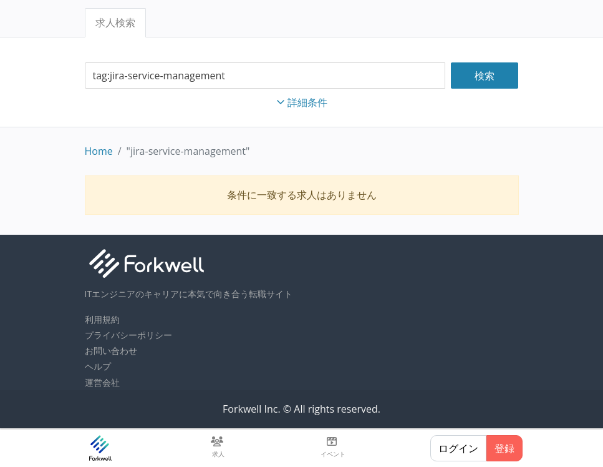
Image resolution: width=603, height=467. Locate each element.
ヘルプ (98, 366)
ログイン (458, 448)
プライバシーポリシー (128, 335)
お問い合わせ (111, 350)
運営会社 (102, 382)
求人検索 (115, 22)
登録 (504, 448)
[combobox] (265, 75)
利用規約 (102, 319)
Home (99, 151)
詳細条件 (301, 102)
